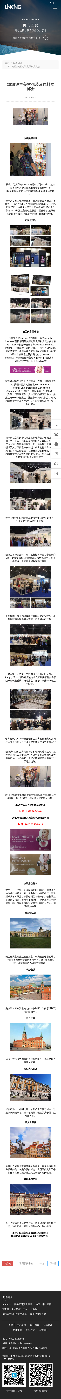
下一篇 (53, 1263)
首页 (7, 63)
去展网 (34, 1309)
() (8, 1263)
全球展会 (21, 1325)
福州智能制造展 (38, 1314)
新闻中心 (17, 1329)
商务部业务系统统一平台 (14, 1309)
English (53, 3)
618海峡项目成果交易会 (14, 1314)
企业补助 (30, 1329)
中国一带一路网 (44, 1304)
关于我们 (43, 1329)
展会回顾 (17, 63)
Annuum (6, 1304)
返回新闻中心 (26, 1263)
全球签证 (47, 1325)
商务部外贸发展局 (23, 1304)
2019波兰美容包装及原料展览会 (24, 66)
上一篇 (41, 1263)
